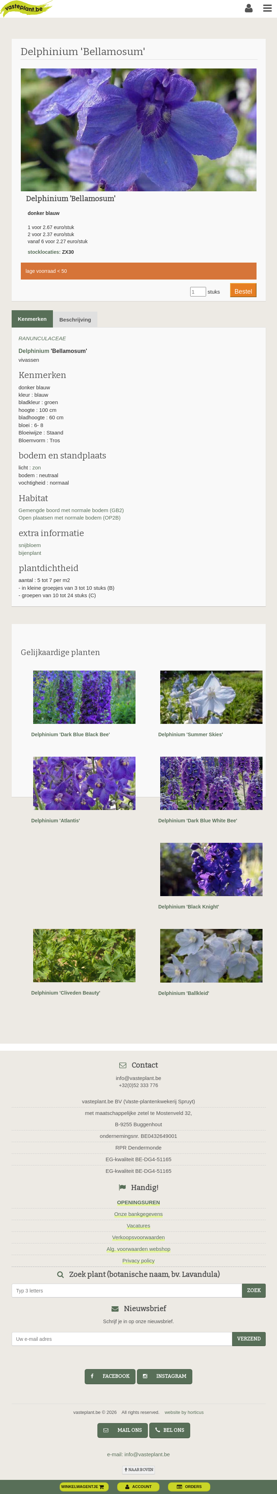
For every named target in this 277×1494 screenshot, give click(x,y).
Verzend (249, 1339)
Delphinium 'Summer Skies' (190, 734)
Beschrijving (75, 320)
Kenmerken (32, 319)
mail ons (122, 1430)
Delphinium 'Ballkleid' (183, 993)
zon (36, 467)
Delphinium (34, 351)
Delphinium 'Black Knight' (188, 907)
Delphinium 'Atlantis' (55, 820)
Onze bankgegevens (138, 1214)
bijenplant (30, 553)
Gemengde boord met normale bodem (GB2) (71, 510)
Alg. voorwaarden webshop (138, 1249)
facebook (110, 1376)
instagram (164, 1376)
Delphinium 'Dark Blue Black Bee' (70, 734)
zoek (254, 1291)
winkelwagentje (82, 1486)
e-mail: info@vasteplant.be (138, 1454)
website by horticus (184, 1412)
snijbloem (30, 545)
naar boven (138, 1470)
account (138, 1486)
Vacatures (138, 1226)
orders (189, 1486)
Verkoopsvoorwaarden (138, 1237)
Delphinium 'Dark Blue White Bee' (197, 820)
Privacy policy (138, 1261)
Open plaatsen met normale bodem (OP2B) (70, 518)
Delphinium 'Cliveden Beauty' (66, 993)
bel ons (169, 1430)
